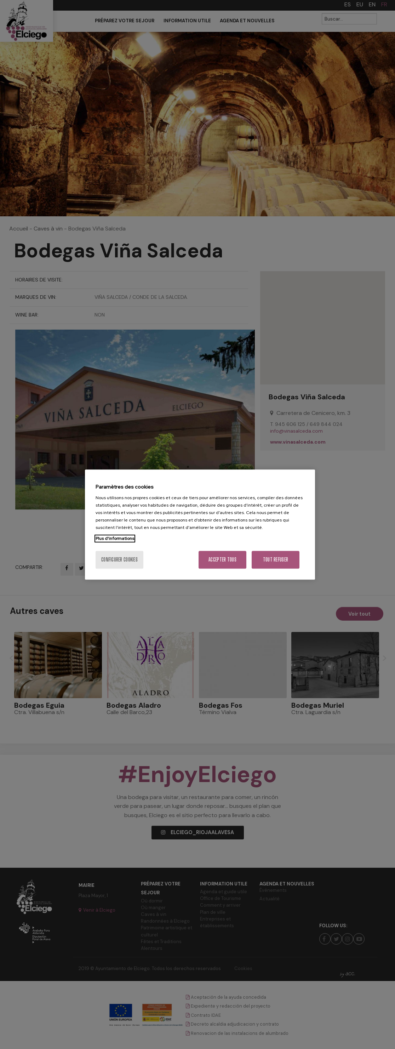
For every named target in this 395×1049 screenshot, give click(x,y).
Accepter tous (222, 560)
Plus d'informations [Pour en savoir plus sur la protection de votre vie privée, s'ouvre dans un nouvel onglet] (115, 538)
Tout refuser (275, 560)
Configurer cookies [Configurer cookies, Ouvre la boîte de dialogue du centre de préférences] (119, 560)
